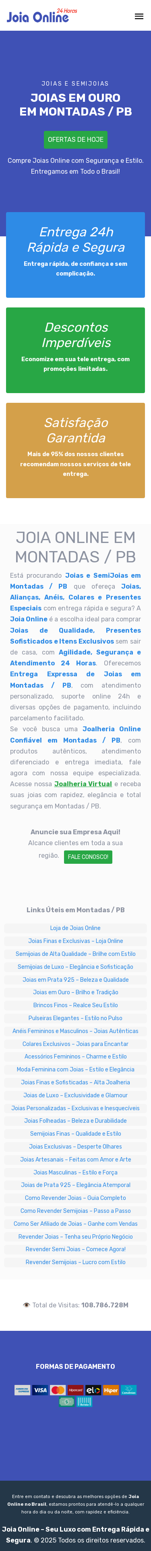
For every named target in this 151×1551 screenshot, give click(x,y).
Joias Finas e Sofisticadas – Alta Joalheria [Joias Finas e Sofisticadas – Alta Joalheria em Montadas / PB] (75, 1082)
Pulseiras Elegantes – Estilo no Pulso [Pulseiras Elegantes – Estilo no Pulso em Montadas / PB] (75, 1018)
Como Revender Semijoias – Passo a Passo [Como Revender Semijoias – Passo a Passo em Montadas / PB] (76, 1211)
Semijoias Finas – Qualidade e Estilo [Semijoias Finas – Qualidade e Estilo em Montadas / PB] (75, 1133)
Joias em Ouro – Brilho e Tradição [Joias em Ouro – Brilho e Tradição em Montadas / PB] (75, 992)
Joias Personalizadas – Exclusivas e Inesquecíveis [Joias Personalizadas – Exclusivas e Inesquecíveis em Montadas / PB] (75, 1108)
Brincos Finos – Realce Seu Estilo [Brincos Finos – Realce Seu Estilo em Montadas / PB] (75, 1005)
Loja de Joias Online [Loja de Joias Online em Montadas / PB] (75, 928)
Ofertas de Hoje (75, 139)
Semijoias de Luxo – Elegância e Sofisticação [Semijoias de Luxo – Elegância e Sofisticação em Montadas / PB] (75, 967)
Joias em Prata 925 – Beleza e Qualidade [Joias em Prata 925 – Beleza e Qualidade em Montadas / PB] (76, 979)
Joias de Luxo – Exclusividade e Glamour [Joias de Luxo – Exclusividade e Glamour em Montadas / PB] (75, 1095)
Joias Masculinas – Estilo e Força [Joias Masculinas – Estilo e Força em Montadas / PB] (75, 1172)
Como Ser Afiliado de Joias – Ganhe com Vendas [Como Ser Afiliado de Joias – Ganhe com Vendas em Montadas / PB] (76, 1224)
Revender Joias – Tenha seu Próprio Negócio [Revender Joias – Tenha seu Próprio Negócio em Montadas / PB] (76, 1236)
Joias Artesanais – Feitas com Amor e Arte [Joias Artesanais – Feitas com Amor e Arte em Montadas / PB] (75, 1159)
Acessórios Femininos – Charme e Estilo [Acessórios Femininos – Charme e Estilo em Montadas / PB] (76, 1056)
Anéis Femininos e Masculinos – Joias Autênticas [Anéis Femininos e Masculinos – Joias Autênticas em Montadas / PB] (75, 1031)
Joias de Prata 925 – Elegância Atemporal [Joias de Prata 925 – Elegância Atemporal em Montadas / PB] (75, 1185)
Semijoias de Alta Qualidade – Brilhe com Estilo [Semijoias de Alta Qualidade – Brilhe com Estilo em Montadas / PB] (76, 954)
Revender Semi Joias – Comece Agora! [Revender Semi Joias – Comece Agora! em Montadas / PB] (76, 1249)
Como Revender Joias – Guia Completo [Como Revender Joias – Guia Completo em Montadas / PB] (75, 1198)
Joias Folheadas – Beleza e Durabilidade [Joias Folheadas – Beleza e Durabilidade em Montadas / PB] (75, 1120)
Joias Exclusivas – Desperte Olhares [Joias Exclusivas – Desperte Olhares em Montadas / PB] (75, 1146)
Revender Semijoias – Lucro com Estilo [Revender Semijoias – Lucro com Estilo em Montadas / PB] (76, 1262)
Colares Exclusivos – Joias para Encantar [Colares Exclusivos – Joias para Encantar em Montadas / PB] (75, 1044)
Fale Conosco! (88, 857)
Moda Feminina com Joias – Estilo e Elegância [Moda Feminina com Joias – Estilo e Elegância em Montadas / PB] (75, 1069)
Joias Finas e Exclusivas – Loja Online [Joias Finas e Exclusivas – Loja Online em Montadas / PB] (75, 941)
